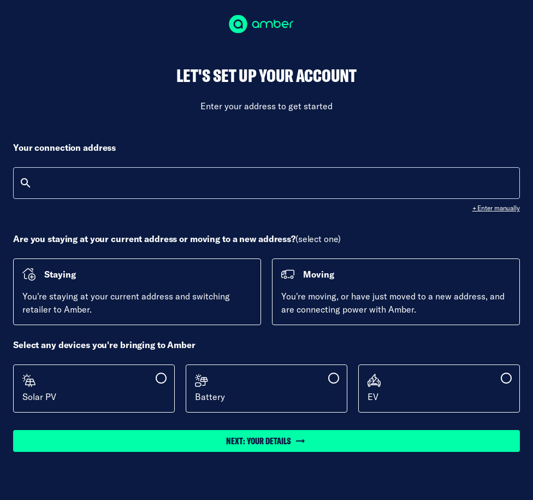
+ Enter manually (496, 208)
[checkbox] (94, 388)
